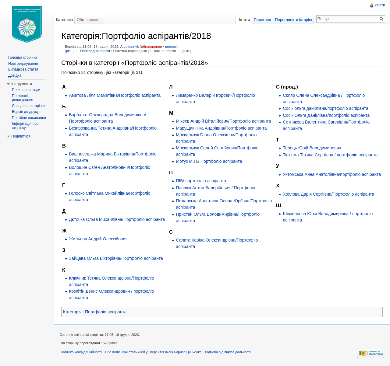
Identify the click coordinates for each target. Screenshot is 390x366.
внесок (170, 46)
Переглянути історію (293, 19)
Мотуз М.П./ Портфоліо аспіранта (209, 161)
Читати (243, 19)
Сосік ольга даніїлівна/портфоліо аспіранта (325, 108)
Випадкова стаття (23, 69)
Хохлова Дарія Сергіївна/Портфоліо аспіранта (328, 194)
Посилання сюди (26, 90)
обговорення (151, 46)
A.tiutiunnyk (129, 46)
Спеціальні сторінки (28, 106)
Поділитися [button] (20, 136)
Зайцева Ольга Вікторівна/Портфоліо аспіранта (116, 258)
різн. (69, 51)
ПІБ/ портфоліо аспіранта (201, 180)
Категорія (72, 311)
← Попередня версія (93, 51)
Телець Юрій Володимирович (312, 147)
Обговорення (89, 19)
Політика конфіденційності (81, 352)
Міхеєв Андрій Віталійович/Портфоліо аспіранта (223, 121)
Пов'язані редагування (22, 98)
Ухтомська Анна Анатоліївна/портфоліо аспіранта (332, 174)
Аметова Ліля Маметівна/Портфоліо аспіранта (115, 95)
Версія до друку (25, 112)
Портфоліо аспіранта (106, 311)
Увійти (379, 5)
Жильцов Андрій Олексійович (98, 238)
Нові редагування (23, 63)
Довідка (14, 75)
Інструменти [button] (21, 84)
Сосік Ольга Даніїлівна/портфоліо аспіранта (326, 115)
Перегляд (262, 19)
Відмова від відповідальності (228, 352)
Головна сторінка (22, 57)
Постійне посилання (29, 118)
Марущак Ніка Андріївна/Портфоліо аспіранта (221, 128)
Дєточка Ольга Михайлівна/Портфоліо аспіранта (117, 219)
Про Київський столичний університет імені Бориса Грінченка (153, 352)
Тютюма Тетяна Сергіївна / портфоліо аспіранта (330, 154)
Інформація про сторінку (25, 125)
